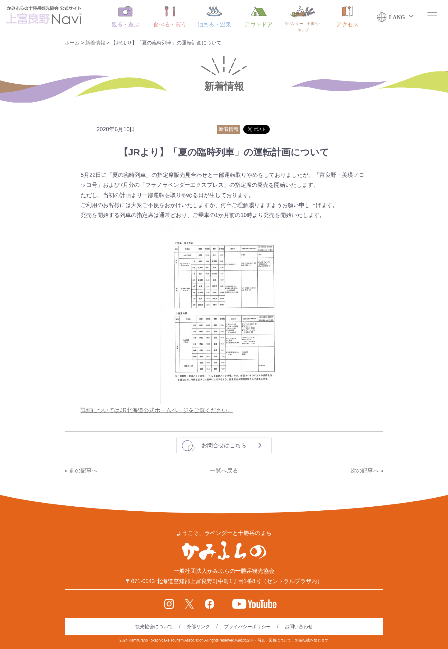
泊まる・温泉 (214, 17)
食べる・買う (170, 17)
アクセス (347, 17)
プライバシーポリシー (247, 626)
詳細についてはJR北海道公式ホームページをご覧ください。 (157, 410)
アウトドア (259, 17)
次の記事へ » (367, 470)
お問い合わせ (299, 626)
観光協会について (154, 626)
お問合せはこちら (224, 445)
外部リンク (198, 626)
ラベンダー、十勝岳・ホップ (303, 19)
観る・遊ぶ (125, 17)
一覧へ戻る (224, 470)
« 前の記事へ (81, 470)
